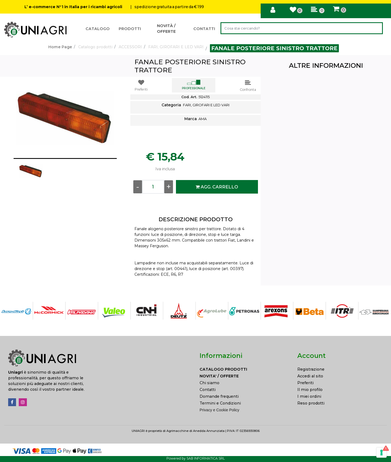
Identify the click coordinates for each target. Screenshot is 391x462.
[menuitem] (244, 369)
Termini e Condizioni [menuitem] (220, 403)
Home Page (60, 46)
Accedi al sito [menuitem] (310, 376)
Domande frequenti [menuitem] (219, 396)
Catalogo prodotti (95, 46)
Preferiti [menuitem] (305, 382)
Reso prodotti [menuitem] (310, 403)
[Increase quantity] (168, 187)
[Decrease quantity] (137, 187)
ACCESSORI (130, 46)
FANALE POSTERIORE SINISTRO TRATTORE (274, 48)
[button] (375, 28)
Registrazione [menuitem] (310, 369)
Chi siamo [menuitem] (209, 382)
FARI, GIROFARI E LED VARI (176, 46)
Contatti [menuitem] (208, 389)
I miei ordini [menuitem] (309, 396)
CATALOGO (98, 28)
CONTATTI (204, 28)
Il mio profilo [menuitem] (310, 389)
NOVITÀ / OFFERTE (166, 28)
